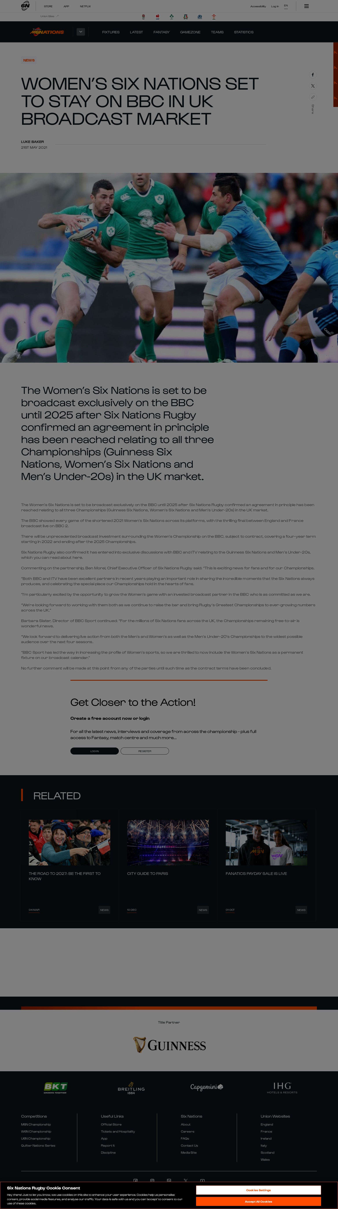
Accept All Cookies (258, 1201)
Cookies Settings (258, 1190)
